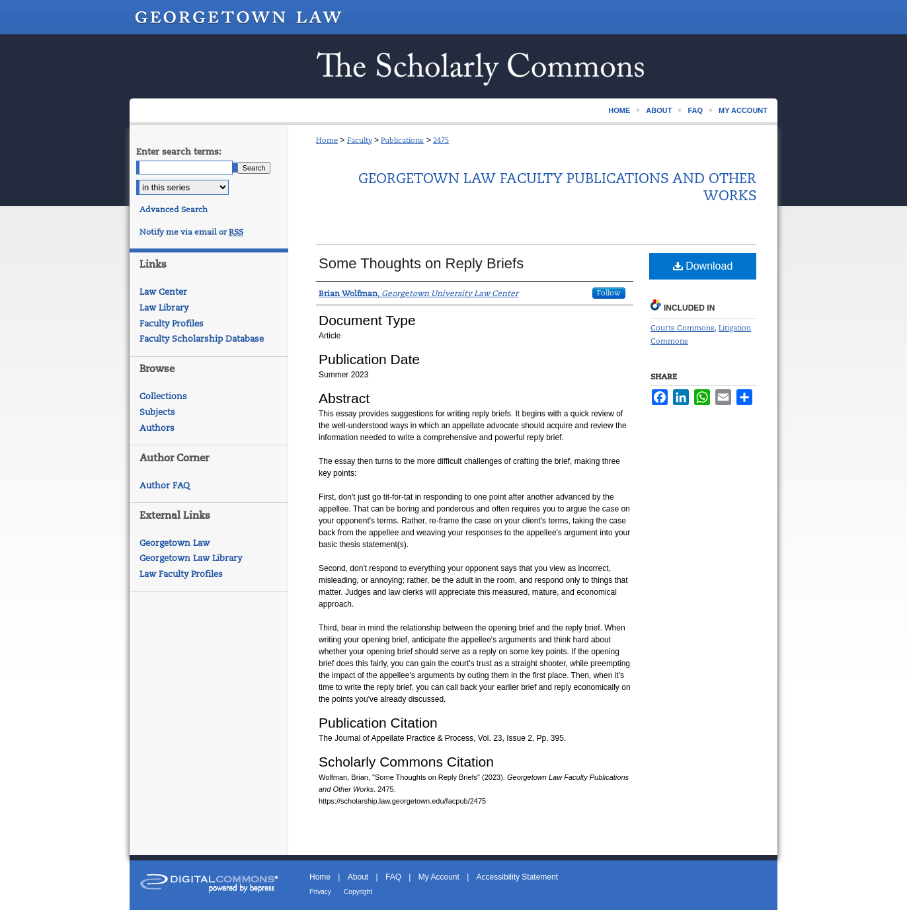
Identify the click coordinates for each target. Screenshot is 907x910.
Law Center (163, 292)
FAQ (393, 877)
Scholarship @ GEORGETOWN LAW (453, 66)
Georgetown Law (174, 543)
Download (703, 266)
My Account (438, 877)
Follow (609, 292)
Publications (402, 140)
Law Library (163, 308)
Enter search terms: (178, 151)
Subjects (157, 412)
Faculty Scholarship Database (201, 339)
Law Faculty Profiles (181, 574)
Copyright (358, 891)
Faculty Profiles (171, 323)
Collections (163, 396)
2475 (441, 140)
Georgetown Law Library (190, 558)
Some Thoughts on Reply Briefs (421, 263)
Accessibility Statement (517, 877)
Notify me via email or (191, 232)
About (358, 877)
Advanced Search (173, 209)
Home (327, 140)
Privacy (320, 891)
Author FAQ (164, 485)
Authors (157, 428)
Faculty (359, 140)
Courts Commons (683, 327)
